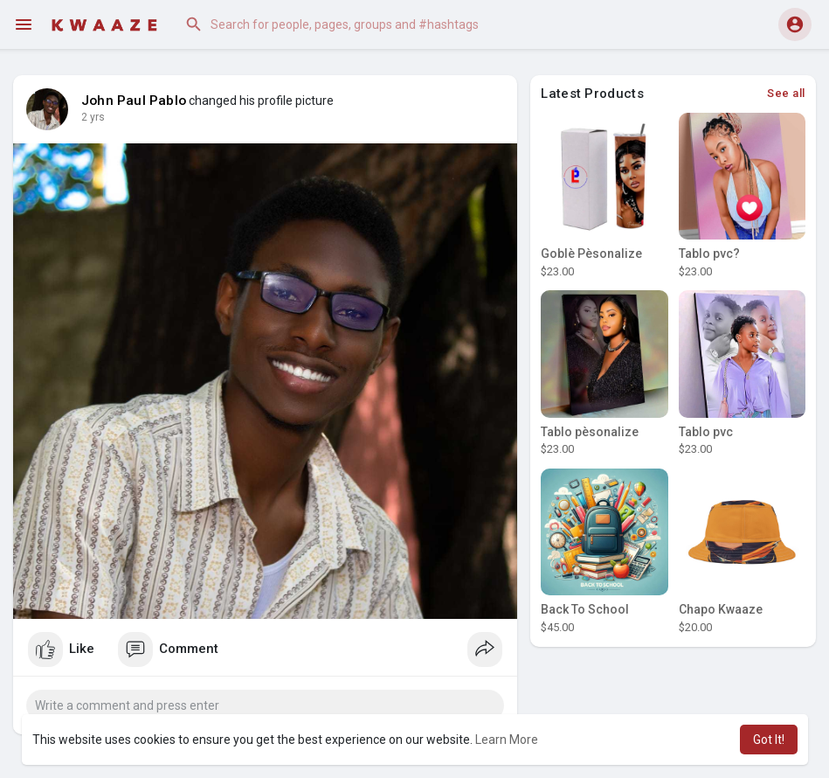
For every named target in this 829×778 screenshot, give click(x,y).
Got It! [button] (768, 740)
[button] (352, 24)
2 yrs (93, 117)
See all (786, 93)
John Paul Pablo (133, 100)
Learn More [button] (506, 740)
